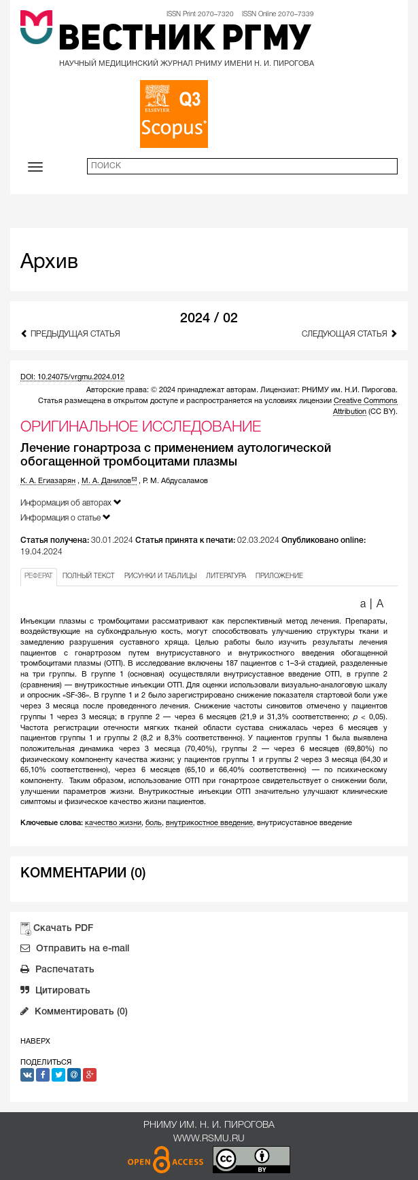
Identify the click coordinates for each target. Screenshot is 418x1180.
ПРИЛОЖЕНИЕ (279, 576)
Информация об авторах (71, 502)
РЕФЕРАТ (38, 576)
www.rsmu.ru (209, 1139)
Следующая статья (350, 333)
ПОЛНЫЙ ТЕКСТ (89, 576)
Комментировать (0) (74, 1013)
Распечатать (57, 971)
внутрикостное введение (209, 823)
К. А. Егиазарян (47, 481)
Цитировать (55, 992)
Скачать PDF (63, 928)
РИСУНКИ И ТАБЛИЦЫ (160, 576)
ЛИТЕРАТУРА (226, 576)
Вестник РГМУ (184, 40)
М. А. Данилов (109, 481)
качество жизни (113, 823)
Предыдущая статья (70, 333)
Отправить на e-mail (74, 950)
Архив (49, 263)
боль (153, 823)
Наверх (35, 1041)
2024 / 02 (209, 319)
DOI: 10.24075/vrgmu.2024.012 (72, 377)
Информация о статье (65, 517)
